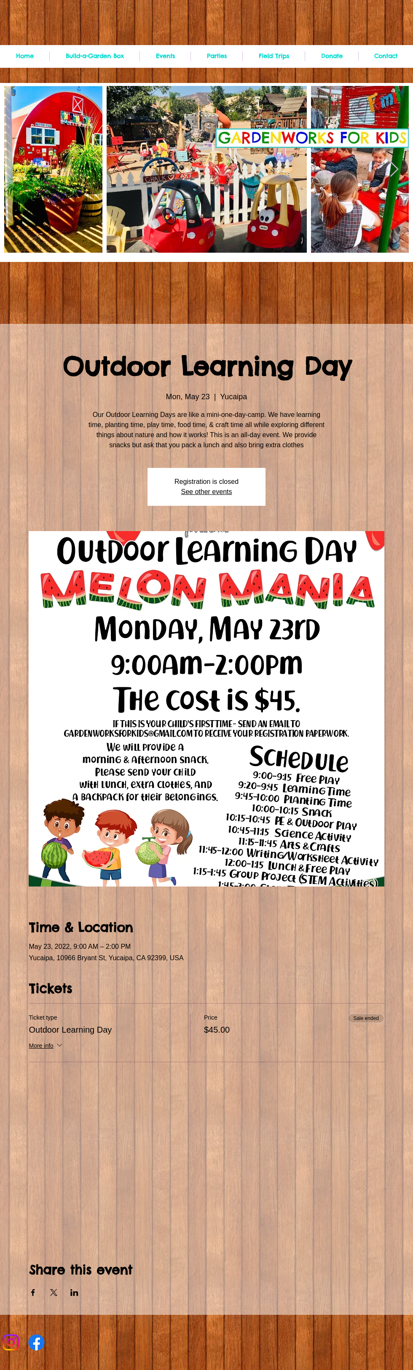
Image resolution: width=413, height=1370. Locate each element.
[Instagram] (10, 1342)
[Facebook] (36, 1342)
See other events (206, 491)
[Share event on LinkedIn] (74, 1292)
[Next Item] (394, 169)
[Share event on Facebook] (33, 1292)
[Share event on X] (54, 1292)
